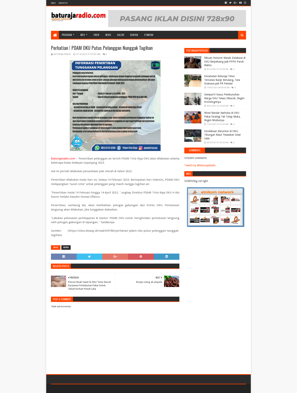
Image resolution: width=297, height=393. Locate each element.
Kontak (134, 35)
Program (67, 35)
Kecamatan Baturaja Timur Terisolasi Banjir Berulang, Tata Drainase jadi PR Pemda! (222, 80)
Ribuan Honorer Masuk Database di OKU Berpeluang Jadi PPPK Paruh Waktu (224, 61)
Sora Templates (72, 388)
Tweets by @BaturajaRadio (200, 165)
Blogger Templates (93, 388)
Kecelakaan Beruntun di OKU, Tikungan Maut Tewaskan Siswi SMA (222, 135)
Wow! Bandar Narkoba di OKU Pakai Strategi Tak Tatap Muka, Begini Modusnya (222, 116)
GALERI (120, 35)
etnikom (148, 35)
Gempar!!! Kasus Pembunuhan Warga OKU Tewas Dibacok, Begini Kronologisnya (224, 98)
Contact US (63, 3)
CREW (96, 35)
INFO (82, 35)
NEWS (108, 35)
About (53, 3)
